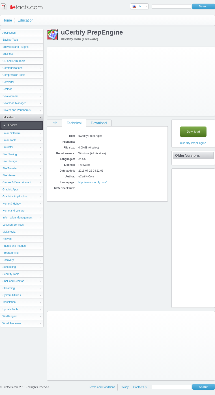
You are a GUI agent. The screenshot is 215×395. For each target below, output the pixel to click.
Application (9, 32)
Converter (8, 82)
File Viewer (9, 175)
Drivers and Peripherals (16, 110)
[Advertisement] (121, 80)
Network (7, 238)
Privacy (124, 387)
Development (10, 96)
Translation (9, 302)
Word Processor (12, 323)
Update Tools (10, 309)
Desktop (7, 89)
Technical (74, 123)
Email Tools (9, 140)
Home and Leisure (13, 210)
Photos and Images (14, 245)
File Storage (9, 161)
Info (55, 123)
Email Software (11, 133)
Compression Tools (13, 74)
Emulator (7, 147)
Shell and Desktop (13, 281)
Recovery (8, 260)
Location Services (13, 224)
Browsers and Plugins (15, 46)
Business (7, 53)
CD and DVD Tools (13, 61)
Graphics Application (14, 196)
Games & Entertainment (16, 182)
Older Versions (187, 155)
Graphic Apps (10, 189)
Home (7, 20)
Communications (12, 68)
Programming (10, 252)
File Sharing (9, 154)
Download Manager (14, 103)
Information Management (17, 217)
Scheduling (9, 266)
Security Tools (10, 274)
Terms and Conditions (102, 387)
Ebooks (12, 125)
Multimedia (8, 231)
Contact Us (139, 387)
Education (26, 20)
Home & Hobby (11, 203)
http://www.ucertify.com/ (92, 182)
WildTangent (9, 316)
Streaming (8, 288)
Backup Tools (10, 39)
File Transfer (9, 168)
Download (99, 123)
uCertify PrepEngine (193, 143)
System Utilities (11, 295)
